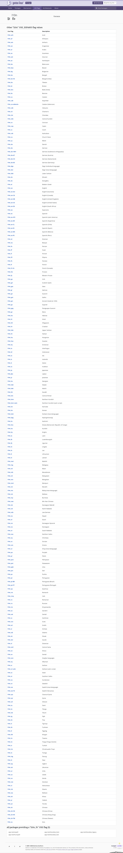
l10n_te (10, 709)
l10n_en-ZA (11, 206)
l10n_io (10, 356)
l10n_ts (10, 753)
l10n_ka (10, 381)
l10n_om (10, 545)
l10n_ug (10, 764)
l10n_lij (10, 443)
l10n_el (10, 184)
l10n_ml (10, 476)
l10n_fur (10, 272)
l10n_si (10, 629)
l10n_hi (10, 319)
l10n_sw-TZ (11, 691)
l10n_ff (10, 250)
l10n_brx (10, 90)
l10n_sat (10, 614)
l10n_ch (10, 111)
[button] (97, 2)
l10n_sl (10, 643)
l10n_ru (10, 603)
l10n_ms (10, 490)
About (56, 8)
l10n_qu (10, 589)
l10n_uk (10, 767)
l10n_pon (11, 560)
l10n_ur (10, 771)
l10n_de (10, 148)
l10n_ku (10, 428)
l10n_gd (10, 283)
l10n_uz (10, 775)
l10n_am (10, 42)
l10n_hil (10, 323)
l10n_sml (10, 647)
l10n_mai (10, 461)
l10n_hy (10, 345)
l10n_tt (10, 760)
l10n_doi (10, 170)
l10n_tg (10, 716)
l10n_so (10, 654)
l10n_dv (10, 177)
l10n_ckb (10, 119)
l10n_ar (10, 50)
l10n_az (10, 60)
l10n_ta (10, 705)
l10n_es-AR (11, 221)
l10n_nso (10, 534)
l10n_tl (10, 731)
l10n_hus (10, 341)
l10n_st (10, 676)
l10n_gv (10, 312)
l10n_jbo (10, 374)
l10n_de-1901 (12, 152)
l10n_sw (10, 687)
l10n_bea (10, 68)
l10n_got (10, 297)
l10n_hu (10, 337)
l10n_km (10, 396)
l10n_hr (10, 326)
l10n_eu (10, 243)
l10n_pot (10, 563)
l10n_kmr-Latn (12, 403)
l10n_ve (10, 778)
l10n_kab (10, 385)
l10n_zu (10, 822)
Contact (113, 846)
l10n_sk (10, 636)
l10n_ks (10, 421)
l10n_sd (10, 625)
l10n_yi (10, 800)
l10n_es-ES (11, 228)
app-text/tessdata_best (51, 832)
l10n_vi (10, 785)
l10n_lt (10, 454)
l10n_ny (10, 538)
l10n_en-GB (11, 199)
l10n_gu (10, 305)
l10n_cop (10, 126)
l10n (14, 15)
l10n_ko (10, 410)
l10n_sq (10, 662)
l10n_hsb (10, 330)
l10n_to (10, 742)
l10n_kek (10, 388)
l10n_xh (10, 796)
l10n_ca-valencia (13, 104)
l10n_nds (10, 512)
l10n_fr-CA (11, 268)
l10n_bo (10, 82)
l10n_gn (10, 294)
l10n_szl (10, 702)
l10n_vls (10, 789)
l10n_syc (10, 694)
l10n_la (10, 436)
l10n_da (10, 144)
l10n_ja (10, 370)
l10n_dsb (10, 173)
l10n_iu (10, 366)
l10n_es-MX (11, 232)
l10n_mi (10, 468)
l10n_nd (10, 509)
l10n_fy (10, 275)
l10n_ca (10, 97)
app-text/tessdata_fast (51, 835)
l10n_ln (10, 447)
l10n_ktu (10, 425)
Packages (18, 8)
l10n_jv (10, 377)
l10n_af (10, 39)
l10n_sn (10, 651)
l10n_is (10, 359)
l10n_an (10, 46)
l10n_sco (10, 622)
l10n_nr (10, 530)
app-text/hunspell (14, 835)
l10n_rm (10, 592)
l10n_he (10, 315)
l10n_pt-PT (11, 585)
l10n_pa (10, 552)
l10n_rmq (11, 596)
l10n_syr (10, 698)
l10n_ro (10, 600)
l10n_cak (10, 101)
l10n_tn (10, 738)
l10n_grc (10, 301)
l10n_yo (10, 804)
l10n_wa (10, 793)
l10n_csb (10, 133)
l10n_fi (10, 254)
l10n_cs (10, 130)
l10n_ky (10, 432)
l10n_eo (10, 210)
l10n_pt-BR (11, 581)
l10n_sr (10, 665)
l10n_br (10, 86)
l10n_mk (10, 472)
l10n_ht (10, 334)
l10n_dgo (10, 166)
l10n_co (10, 122)
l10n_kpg (10, 417)
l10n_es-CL (11, 224)
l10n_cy (10, 141)
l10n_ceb (10, 108)
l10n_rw (10, 607)
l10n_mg (10, 465)
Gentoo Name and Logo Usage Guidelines (68, 849)
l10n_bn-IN (11, 79)
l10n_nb (10, 505)
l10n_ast (10, 57)
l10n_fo (10, 261)
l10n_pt (10, 578)
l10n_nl (10, 520)
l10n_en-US (11, 203)
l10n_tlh (10, 734)
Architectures (47, 8)
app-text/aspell (13, 832)
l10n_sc (10, 618)
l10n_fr (10, 264)
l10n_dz (10, 181)
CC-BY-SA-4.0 (48, 849)
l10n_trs (10, 749)
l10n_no (10, 527)
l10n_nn (10, 523)
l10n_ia (10, 348)
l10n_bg (10, 71)
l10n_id (10, 352)
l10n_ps (10, 574)
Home (10, 8)
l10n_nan (10, 501)
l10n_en (10, 188)
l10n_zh (10, 807)
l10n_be (10, 64)
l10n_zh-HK (11, 815)
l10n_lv (10, 458)
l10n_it (10, 363)
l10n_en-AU (11, 192)
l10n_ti (10, 724)
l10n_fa (10, 246)
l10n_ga (10, 279)
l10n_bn (10, 75)
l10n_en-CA (11, 195)
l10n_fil (10, 257)
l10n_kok (11, 414)
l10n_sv (10, 683)
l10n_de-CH (11, 159)
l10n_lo (10, 450)
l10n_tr (10, 745)
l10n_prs (10, 571)
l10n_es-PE (11, 235)
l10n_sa (10, 611)
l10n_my (10, 498)
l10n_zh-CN (11, 811)
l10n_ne (10, 516)
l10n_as (10, 53)
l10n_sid (10, 632)
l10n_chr (10, 115)
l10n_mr (10, 487)
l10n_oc (10, 541)
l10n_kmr (11, 399)
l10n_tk (10, 727)
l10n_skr (10, 640)
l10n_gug (10, 308)
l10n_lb (10, 439)
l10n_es (10, 213)
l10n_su (10, 680)
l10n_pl (10, 556)
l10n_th (10, 720)
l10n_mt (10, 494)
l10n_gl (10, 290)
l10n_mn (10, 479)
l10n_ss (10, 673)
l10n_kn (10, 407)
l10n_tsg (10, 756)
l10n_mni (11, 483)
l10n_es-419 (11, 217)
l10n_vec (10, 782)
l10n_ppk (11, 567)
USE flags (37, 8)
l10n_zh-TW (11, 818)
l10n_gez (10, 286)
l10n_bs (10, 93)
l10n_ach (10, 35)
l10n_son (10, 658)
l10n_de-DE (11, 162)
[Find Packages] (107, 8)
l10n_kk (10, 392)
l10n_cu (10, 137)
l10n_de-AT (11, 155)
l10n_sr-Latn (12, 669)
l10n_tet (10, 713)
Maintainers (27, 8)
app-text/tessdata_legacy (88, 832)
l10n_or (10, 549)
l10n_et (10, 239)
